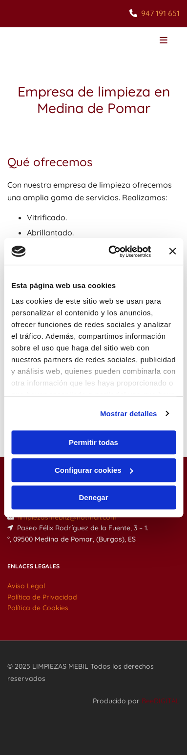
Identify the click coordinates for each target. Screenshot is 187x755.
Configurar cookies (94, 470)
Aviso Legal (26, 585)
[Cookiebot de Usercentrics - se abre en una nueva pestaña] (112, 251)
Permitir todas (93, 442)
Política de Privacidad (42, 597)
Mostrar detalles (128, 413)
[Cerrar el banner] (172, 251)
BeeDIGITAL (161, 701)
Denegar (93, 497)
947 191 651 (160, 13)
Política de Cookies (37, 607)
